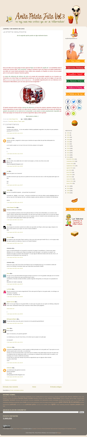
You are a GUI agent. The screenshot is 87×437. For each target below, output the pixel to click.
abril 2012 (69, 176)
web (4, 406)
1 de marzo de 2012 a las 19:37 (15, 284)
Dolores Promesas (48, 396)
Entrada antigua (55, 387)
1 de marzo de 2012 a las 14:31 (15, 133)
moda (24, 402)
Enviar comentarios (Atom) (17, 390)
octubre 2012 (70, 163)
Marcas (16, 121)
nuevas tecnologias (43, 402)
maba (8, 190)
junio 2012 (69, 172)
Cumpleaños (28, 396)
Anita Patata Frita (11, 207)
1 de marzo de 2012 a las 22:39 (15, 323)
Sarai (8, 328)
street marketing (60, 404)
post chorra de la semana (69, 402)
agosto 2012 (70, 168)
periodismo (56, 402)
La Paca (9, 398)
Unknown (9, 138)
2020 (68, 139)
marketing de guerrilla (13, 402)
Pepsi (19, 121)
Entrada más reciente (10, 387)
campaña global (80, 398)
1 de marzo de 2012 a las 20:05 (15, 296)
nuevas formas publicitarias (33, 402)
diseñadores (46, 400)
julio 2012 (69, 170)
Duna (8, 273)
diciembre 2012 (71, 159)
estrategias (56, 400)
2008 (68, 192)
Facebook (61, 396)
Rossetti (9, 237)
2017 (68, 146)
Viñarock (63, 398)
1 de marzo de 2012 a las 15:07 (15, 185)
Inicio (34, 387)
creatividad (36, 400)
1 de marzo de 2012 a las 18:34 (15, 257)
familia (60, 400)
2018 (68, 144)
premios (82, 402)
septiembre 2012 (71, 165)
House (79, 396)
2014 (68, 152)
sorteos (49, 404)
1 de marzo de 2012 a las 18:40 (15, 268)
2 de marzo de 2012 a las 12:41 (15, 342)
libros (79, 400)
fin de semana (66, 400)
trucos (82, 404)
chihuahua (17, 400)
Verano (50, 398)
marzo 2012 (70, 179)
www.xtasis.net (10, 308)
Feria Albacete (68, 396)
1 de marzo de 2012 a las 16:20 (15, 219)
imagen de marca (74, 400)
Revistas (36, 398)
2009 (68, 190)
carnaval (12, 400)
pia (7, 171)
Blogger (59, 432)
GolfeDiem (75, 396)
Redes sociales (28, 398)
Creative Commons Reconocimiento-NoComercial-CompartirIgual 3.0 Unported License (54, 428)
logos (83, 400)
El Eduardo (56, 396)
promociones (6, 404)
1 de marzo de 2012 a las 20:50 (15, 314)
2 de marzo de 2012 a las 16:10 (15, 362)
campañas (6, 400)
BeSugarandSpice (11, 319)
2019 (68, 141)
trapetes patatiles (75, 404)
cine (22, 400)
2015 (68, 150)
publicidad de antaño (20, 404)
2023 (68, 133)
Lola (13, 398)
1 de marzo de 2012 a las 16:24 (15, 232)
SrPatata (40, 398)
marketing (5, 402)
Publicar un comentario (11, 380)
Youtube (67, 398)
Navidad (20, 398)
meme (21, 402)
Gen (8, 224)
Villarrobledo (56, 398)
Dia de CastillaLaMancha (38, 396)
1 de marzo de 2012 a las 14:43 (15, 153)
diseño (51, 400)
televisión (67, 404)
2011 (68, 186)
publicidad (13, 404)
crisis (41, 400)
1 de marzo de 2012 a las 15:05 (15, 166)
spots (23, 121)
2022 (68, 135)
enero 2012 (70, 183)
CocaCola (10, 121)
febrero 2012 (70, 181)
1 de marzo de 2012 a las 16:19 (15, 202)
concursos (31, 400)
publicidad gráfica (30, 404)
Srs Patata (45, 398)
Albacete (5, 396)
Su (7, 158)
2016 (68, 148)
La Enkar (9, 289)
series (45, 404)
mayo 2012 (70, 174)
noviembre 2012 (71, 161)
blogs (75, 398)
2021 (68, 137)
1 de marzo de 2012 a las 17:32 (15, 243)
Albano (9, 396)
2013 (68, 155)
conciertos (25, 400)
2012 (68, 157)
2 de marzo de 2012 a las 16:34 (15, 376)
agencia (71, 398)
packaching (50, 402)
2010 (68, 188)
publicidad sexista (40, 404)
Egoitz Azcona (10, 301)
